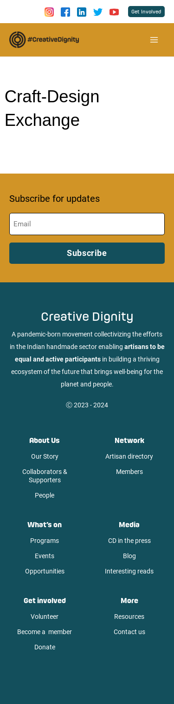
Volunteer (44, 616)
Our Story (44, 456)
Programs (44, 540)
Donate (44, 647)
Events (44, 556)
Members (129, 471)
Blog (129, 556)
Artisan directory (129, 456)
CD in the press (129, 540)
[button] (146, 11)
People (44, 495)
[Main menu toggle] (154, 40)
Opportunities (44, 571)
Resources (129, 616)
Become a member (44, 631)
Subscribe (87, 253)
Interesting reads (129, 571)
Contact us (129, 631)
